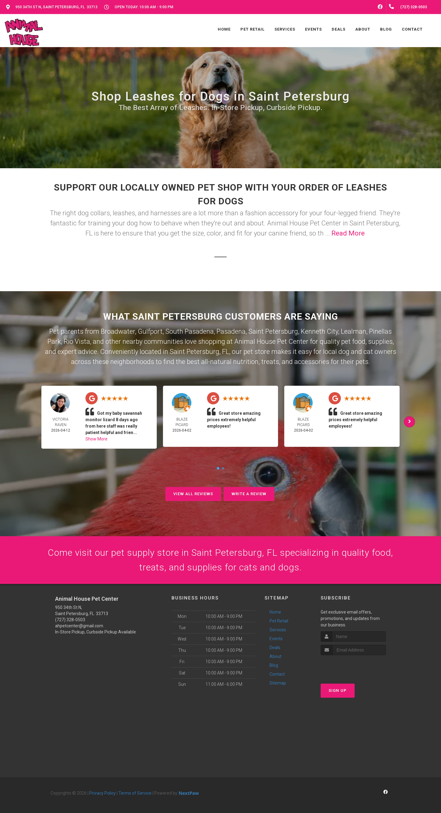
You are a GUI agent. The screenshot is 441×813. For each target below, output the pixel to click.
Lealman (353, 331)
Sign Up (338, 690)
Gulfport (150, 331)
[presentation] (353, 666)
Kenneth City (319, 331)
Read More (348, 233)
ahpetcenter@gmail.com (79, 625)
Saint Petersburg (273, 331)
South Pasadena (189, 331)
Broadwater (118, 331)
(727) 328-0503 (70, 619)
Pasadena (231, 331)
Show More (96, 438)
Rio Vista (77, 341)
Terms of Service (135, 793)
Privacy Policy (102, 793)
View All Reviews (193, 494)
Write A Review (249, 494)
